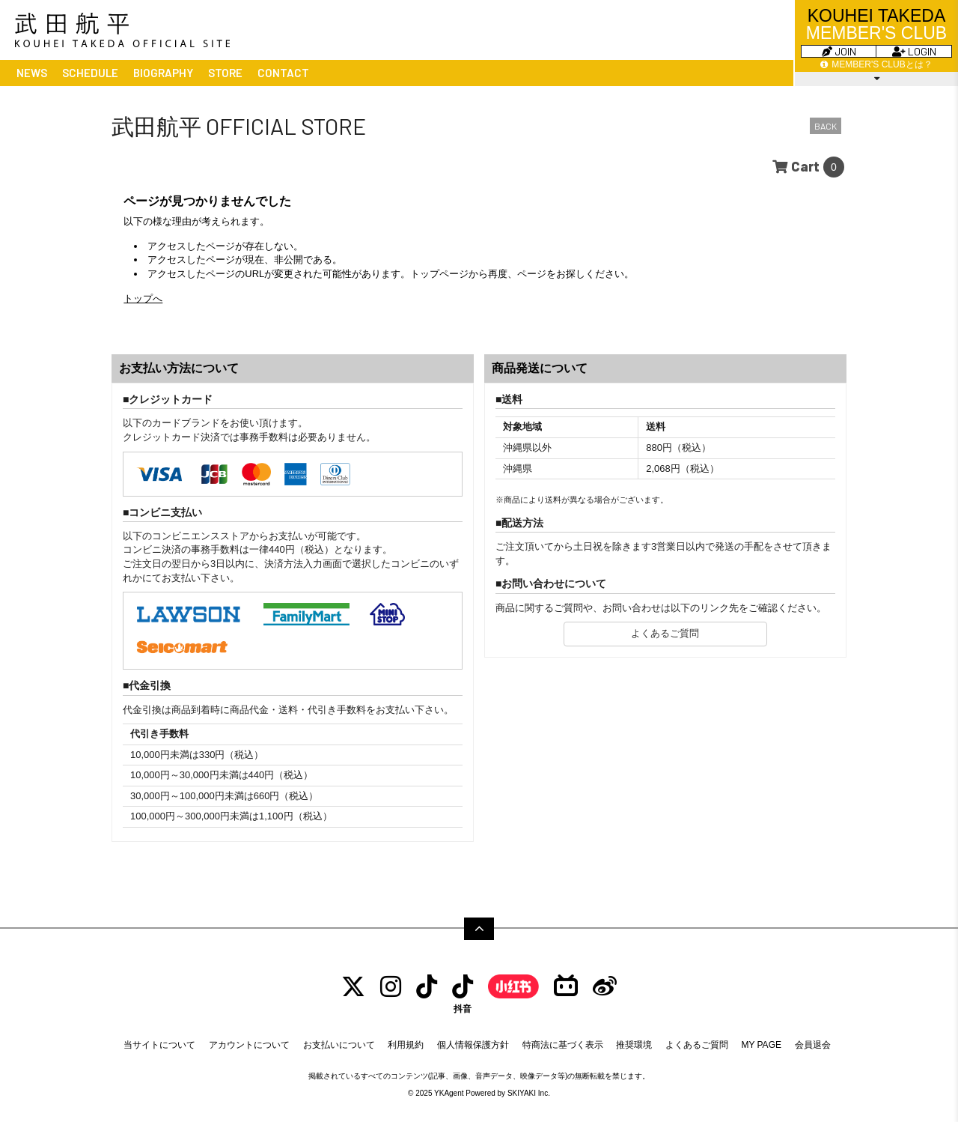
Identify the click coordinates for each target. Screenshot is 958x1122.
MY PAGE (761, 1045)
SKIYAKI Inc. (528, 1093)
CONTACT (283, 72)
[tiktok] (427, 987)
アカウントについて (249, 1045)
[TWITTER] (353, 987)
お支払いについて (339, 1045)
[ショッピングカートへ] (808, 167)
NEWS (31, 72)
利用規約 (406, 1045)
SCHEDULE (90, 72)
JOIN (839, 51)
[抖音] (462, 994)
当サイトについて (159, 1045)
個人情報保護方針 (473, 1045)
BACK (825, 126)
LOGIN (914, 51)
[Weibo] (604, 987)
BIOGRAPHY (163, 72)
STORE (225, 72)
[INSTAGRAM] (391, 987)
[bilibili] (565, 987)
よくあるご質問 (665, 633)
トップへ (142, 298)
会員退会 (813, 1045)
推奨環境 (634, 1045)
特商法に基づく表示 (562, 1045)
